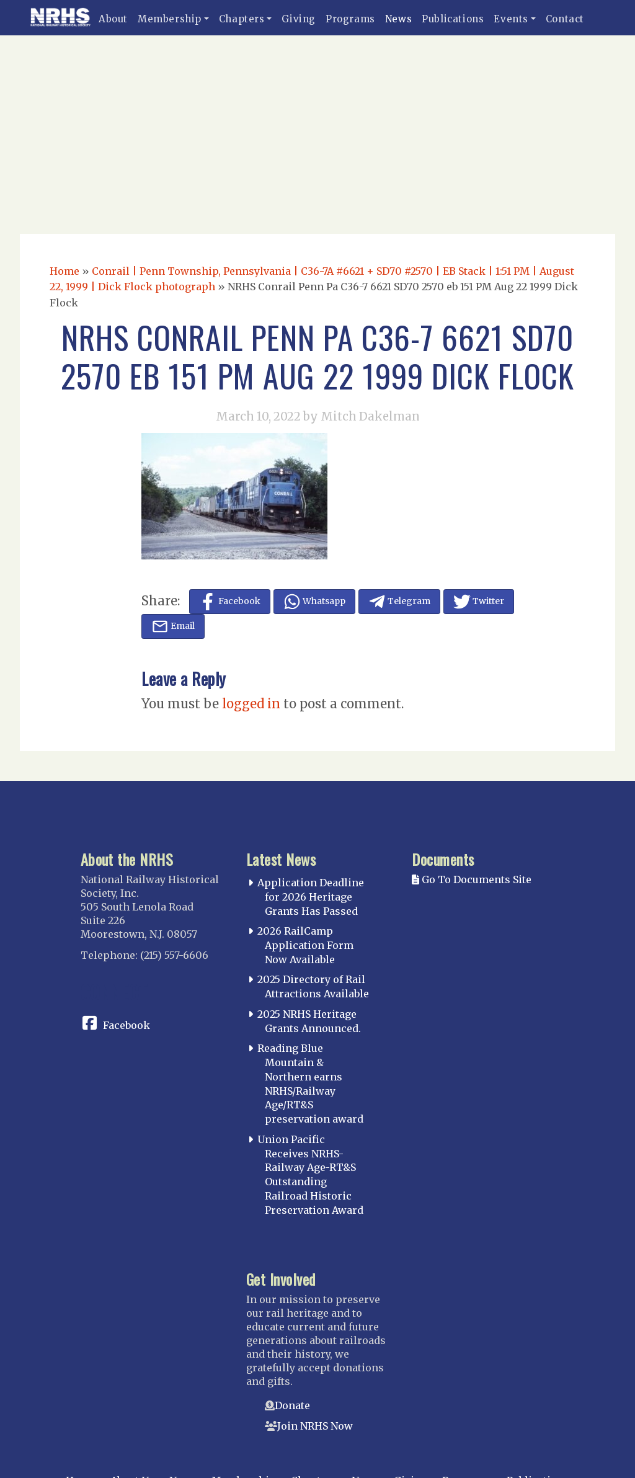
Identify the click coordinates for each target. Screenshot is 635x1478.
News (398, 19)
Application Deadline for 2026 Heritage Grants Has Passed (310, 896)
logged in (251, 703)
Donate (292, 1405)
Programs (350, 19)
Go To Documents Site (471, 879)
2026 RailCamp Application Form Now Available (305, 945)
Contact (565, 19)
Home (64, 271)
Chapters (242, 19)
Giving (299, 19)
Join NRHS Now (315, 1426)
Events (511, 19)
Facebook (126, 1025)
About (113, 19)
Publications (453, 19)
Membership (170, 19)
